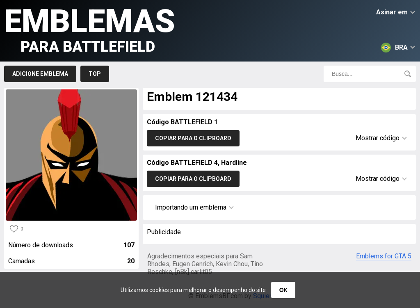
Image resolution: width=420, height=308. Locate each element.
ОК (283, 290)
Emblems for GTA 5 (383, 256)
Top (95, 74)
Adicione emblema (40, 74)
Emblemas (89, 28)
